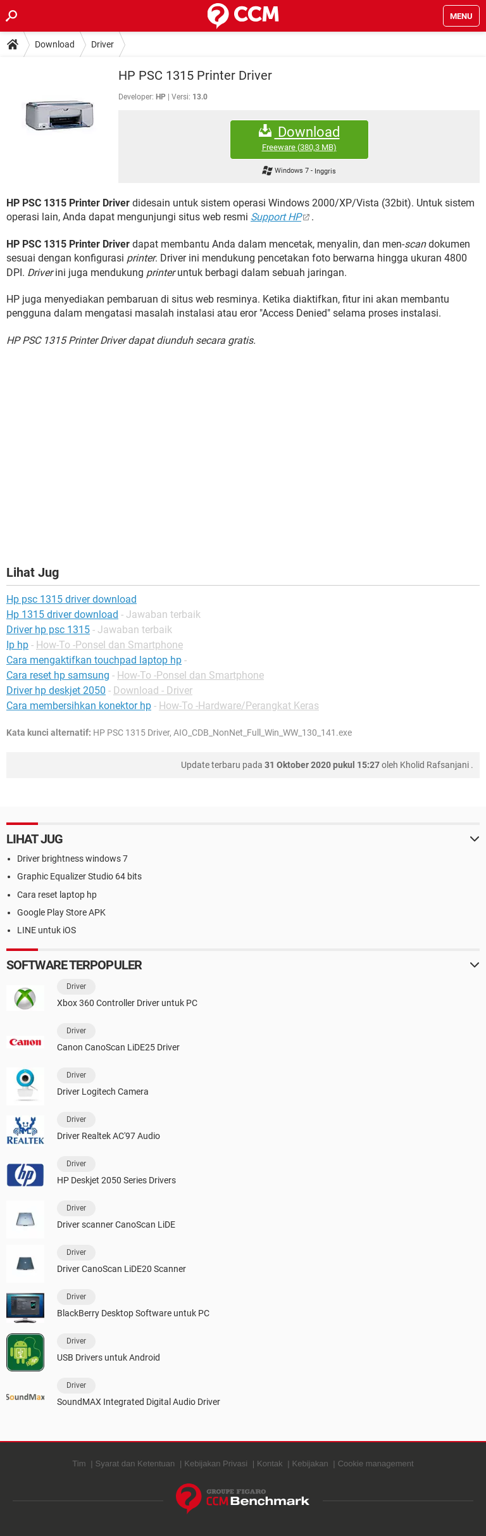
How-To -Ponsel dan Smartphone (109, 645)
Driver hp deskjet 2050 (56, 690)
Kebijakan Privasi (215, 1463)
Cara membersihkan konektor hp (78, 706)
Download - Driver (152, 690)
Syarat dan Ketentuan (135, 1463)
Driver (102, 44)
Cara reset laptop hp (57, 895)
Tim (78, 1463)
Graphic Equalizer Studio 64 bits (79, 876)
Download (55, 44)
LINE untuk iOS (46, 930)
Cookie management (376, 1463)
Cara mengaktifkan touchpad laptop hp (94, 660)
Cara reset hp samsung (57, 675)
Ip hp (17, 645)
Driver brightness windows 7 (72, 858)
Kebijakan (310, 1463)
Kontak (269, 1463)
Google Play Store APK (61, 912)
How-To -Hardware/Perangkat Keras (239, 706)
